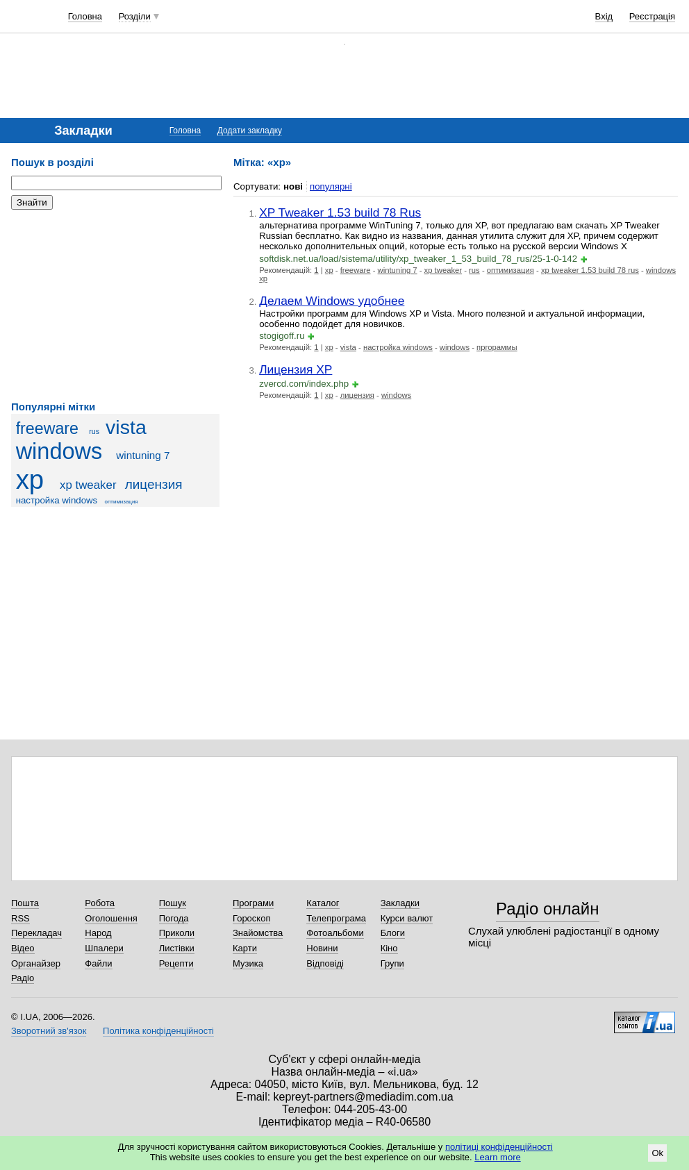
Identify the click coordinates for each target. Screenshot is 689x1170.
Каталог (322, 903)
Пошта (25, 903)
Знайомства (258, 933)
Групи (392, 963)
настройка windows (57, 500)
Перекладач (36, 933)
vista (126, 427)
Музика (248, 963)
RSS (20, 918)
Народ (98, 933)
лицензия (154, 484)
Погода (174, 918)
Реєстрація (652, 16)
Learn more (497, 1157)
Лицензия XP (295, 369)
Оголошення (111, 918)
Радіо (22, 978)
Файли (98, 963)
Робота (100, 903)
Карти (245, 948)
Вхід (604, 16)
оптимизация (121, 502)
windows (59, 451)
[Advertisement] (115, 305)
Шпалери (104, 948)
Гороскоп (251, 918)
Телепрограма (336, 918)
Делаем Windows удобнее (331, 301)
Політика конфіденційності (158, 1031)
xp (30, 479)
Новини (322, 948)
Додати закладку (249, 130)
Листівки (176, 948)
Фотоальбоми (334, 933)
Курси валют (407, 918)
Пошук (172, 903)
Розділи (135, 16)
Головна (85, 16)
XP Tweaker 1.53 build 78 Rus (340, 212)
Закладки (400, 903)
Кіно (389, 948)
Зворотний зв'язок (48, 1031)
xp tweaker (88, 485)
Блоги (393, 933)
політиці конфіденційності (499, 1147)
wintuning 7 (142, 455)
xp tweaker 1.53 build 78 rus (590, 270)
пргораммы (496, 347)
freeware (47, 428)
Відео (23, 948)
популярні (331, 186)
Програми (253, 903)
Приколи (176, 933)
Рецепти (176, 963)
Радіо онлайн (547, 908)
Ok (657, 1153)
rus (94, 431)
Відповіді (325, 963)
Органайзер (35, 963)
